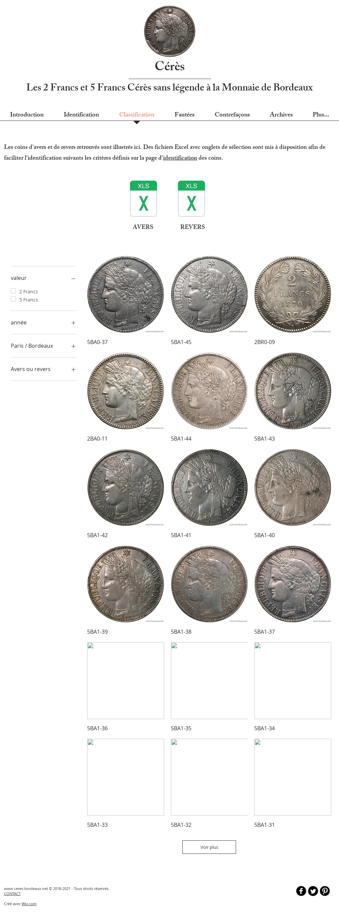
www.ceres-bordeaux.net (26, 888)
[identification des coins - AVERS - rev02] (143, 199)
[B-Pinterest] (325, 891)
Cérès (170, 68)
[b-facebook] (301, 891)
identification (180, 158)
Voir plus (209, 847)
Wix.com (29, 903)
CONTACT (12, 893)
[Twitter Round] (313, 891)
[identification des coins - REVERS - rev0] (191, 199)
